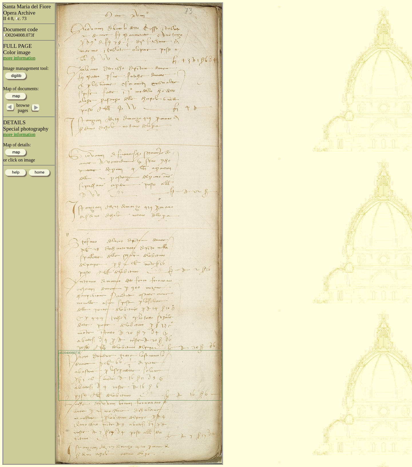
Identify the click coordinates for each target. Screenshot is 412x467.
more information (19, 58)
